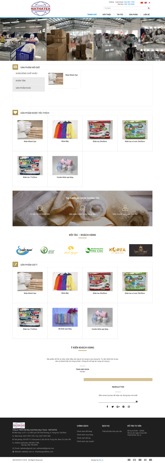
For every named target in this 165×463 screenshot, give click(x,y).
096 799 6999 (129, 4)
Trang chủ (92, 15)
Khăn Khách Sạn (72, 75)
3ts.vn (139, 435)
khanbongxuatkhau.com (44, 452)
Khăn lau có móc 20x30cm (135, 141)
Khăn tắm (20, 81)
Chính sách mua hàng (85, 435)
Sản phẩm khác (23, 88)
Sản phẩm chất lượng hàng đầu (82, 214)
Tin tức (120, 15)
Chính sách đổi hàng (84, 431)
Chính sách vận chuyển (85, 441)
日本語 (149, 3)
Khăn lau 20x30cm (100, 141)
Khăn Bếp (65, 141)
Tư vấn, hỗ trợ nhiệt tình (40, 214)
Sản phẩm (133, 15)
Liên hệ (146, 15)
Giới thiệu (106, 15)
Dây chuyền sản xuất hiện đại (125, 214)
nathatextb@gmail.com (45, 448)
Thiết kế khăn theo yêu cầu (112, 431)
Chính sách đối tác (84, 438)
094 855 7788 (129, 2)
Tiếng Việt (142, 3)
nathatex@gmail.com (28, 448)
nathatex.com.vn (28, 452)
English (145, 3)
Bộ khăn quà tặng (65, 329)
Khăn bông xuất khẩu (26, 73)
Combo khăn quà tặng (65, 177)
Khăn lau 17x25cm (30, 177)
